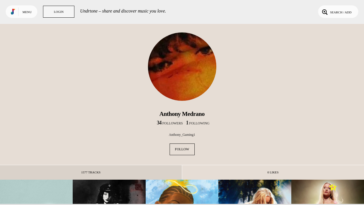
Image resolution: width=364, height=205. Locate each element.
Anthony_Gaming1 (182, 135)
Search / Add (336, 11)
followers (170, 123)
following (197, 123)
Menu (27, 12)
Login (59, 11)
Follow (182, 149)
